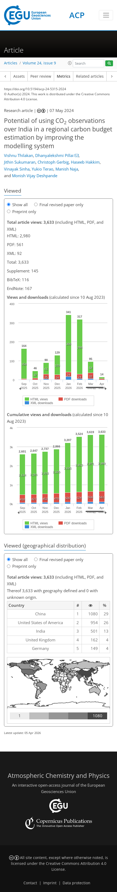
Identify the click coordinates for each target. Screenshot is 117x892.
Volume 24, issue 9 (39, 63)
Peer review (40, 76)
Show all (17, 204)
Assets (19, 76)
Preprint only (21, 211)
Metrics (63, 76)
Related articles (90, 76)
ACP (76, 15)
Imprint (50, 883)
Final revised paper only (58, 204)
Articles (10, 63)
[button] (70, 63)
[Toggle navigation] (106, 15)
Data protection (76, 883)
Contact (30, 883)
